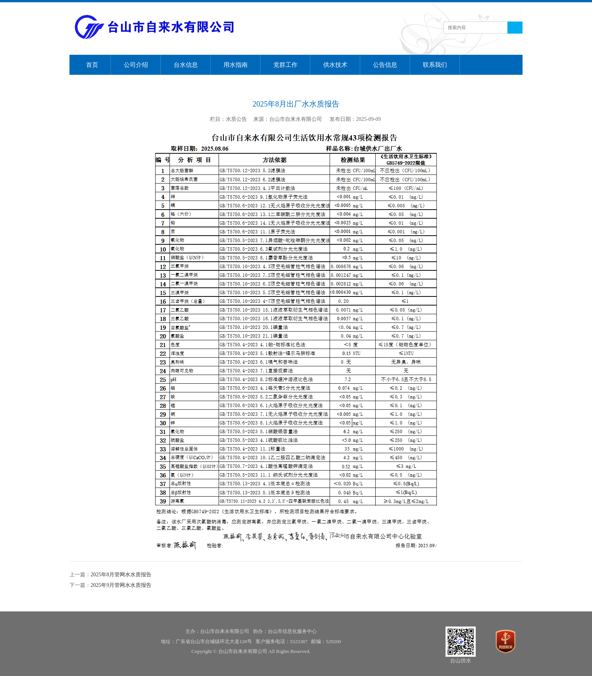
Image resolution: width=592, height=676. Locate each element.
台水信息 (186, 65)
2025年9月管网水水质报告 (121, 585)
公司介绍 (136, 65)
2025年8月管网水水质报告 (121, 574)
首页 (92, 65)
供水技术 (335, 65)
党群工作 (285, 65)
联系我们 (435, 65)
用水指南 (236, 65)
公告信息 (385, 65)
